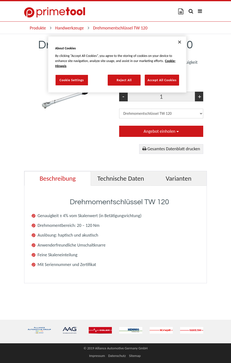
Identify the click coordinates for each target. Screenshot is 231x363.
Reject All (124, 80)
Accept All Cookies (161, 80)
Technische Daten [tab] (120, 178)
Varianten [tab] (179, 178)
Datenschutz (117, 356)
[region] (117, 64)
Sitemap (135, 356)
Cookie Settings (71, 80)
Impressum (97, 356)
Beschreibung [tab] (57, 178)
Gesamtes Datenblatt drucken (171, 148)
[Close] (179, 42)
